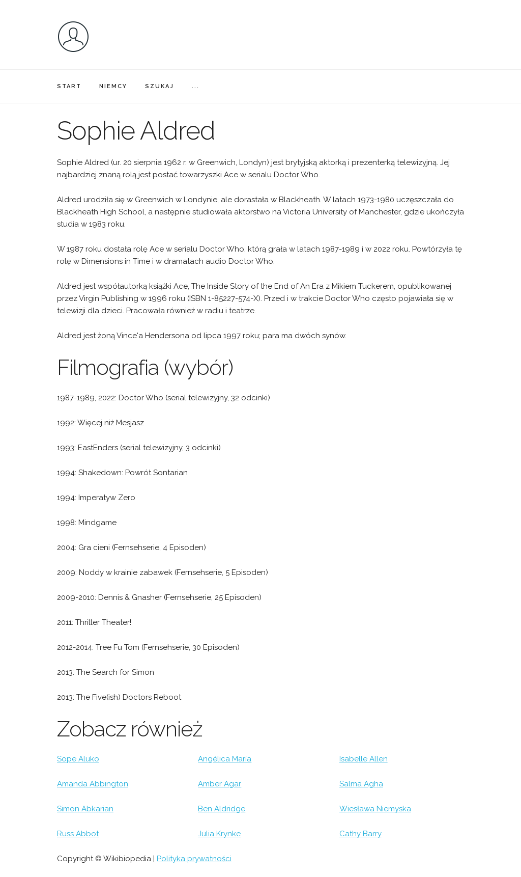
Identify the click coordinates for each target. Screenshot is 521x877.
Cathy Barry (360, 833)
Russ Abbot (78, 833)
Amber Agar (219, 783)
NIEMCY (113, 86)
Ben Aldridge (221, 808)
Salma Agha (361, 783)
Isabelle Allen (363, 758)
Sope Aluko (78, 758)
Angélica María (224, 758)
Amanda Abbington (92, 783)
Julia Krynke (219, 833)
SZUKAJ (159, 86)
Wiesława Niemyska (375, 808)
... (195, 86)
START (69, 86)
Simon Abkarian (85, 808)
